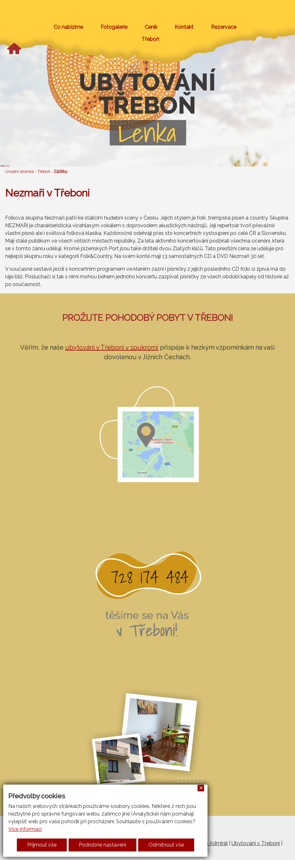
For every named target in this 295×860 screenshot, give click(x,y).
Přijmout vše (42, 845)
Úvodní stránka (19, 171)
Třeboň (150, 39)
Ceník (151, 27)
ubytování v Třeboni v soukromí (111, 347)
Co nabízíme (68, 27)
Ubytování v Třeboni (255, 843)
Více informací (25, 829)
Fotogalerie (114, 27)
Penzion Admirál (208, 843)
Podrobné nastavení (102, 845)
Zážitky (60, 171)
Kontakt (184, 27)
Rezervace (223, 27)
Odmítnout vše (166, 845)
